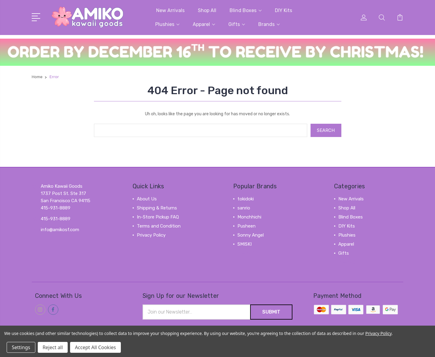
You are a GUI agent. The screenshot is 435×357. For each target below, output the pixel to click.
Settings (21, 347)
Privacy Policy (151, 235)
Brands (269, 24)
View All (245, 253)
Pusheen (246, 226)
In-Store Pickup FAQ (158, 217)
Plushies (167, 24)
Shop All (207, 10)
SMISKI (244, 244)
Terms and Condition (159, 226)
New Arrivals (170, 10)
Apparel (204, 24)
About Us (147, 199)
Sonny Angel (250, 235)
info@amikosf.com (60, 229)
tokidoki (245, 199)
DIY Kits (283, 10)
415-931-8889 (55, 219)
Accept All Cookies (95, 347)
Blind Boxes (246, 10)
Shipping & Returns (157, 208)
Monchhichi (249, 217)
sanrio (243, 208)
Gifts (236, 24)
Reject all (53, 347)
